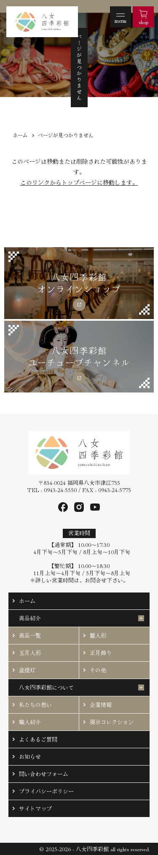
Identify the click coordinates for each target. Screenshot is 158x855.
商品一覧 (30, 635)
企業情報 (101, 705)
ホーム (20, 134)
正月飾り (101, 653)
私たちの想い (35, 705)
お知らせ (30, 756)
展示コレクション (112, 722)
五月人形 (30, 653)
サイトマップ (35, 808)
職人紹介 (30, 722)
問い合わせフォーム (43, 774)
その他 (98, 670)
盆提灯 (27, 670)
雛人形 (98, 635)
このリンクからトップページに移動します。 (79, 182)
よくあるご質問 (38, 739)
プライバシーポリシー (46, 791)
